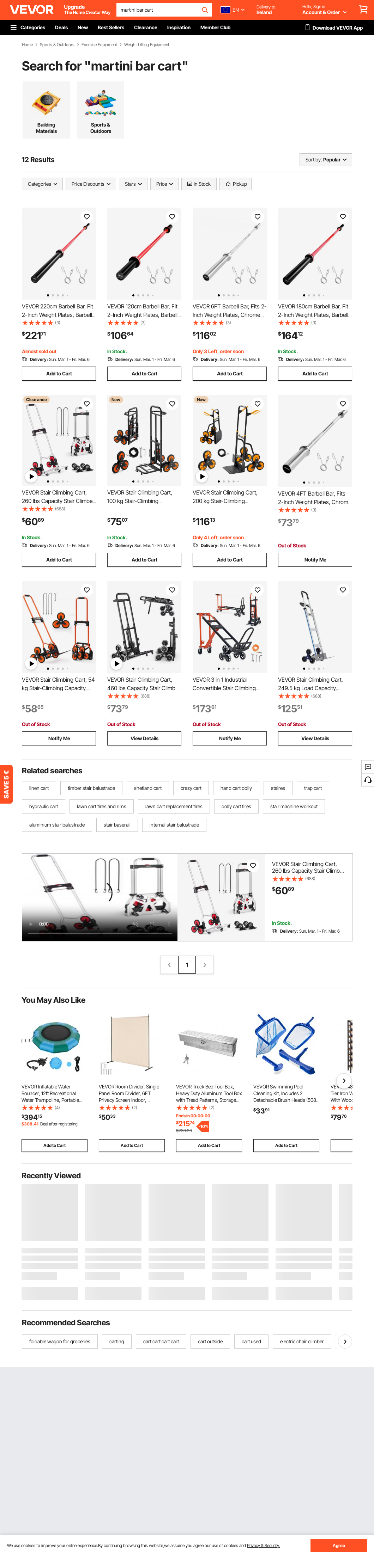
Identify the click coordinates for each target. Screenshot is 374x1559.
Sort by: (314, 159)
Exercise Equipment (99, 44)
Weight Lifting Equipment (146, 44)
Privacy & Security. (263, 1545)
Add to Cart (59, 373)
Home (27, 44)
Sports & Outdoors (57, 44)
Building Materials (46, 128)
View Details (144, 738)
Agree (339, 1545)
